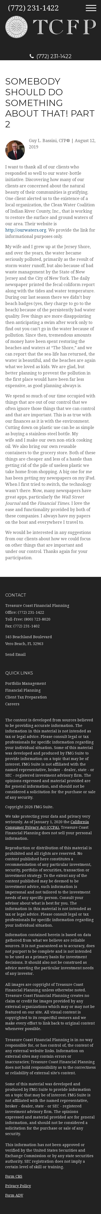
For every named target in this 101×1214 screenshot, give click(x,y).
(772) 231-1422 (51, 56)
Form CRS (13, 1176)
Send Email (15, 654)
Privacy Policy (18, 1186)
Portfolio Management (25, 683)
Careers (12, 704)
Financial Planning (23, 690)
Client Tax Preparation (26, 697)
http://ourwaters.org (25, 230)
